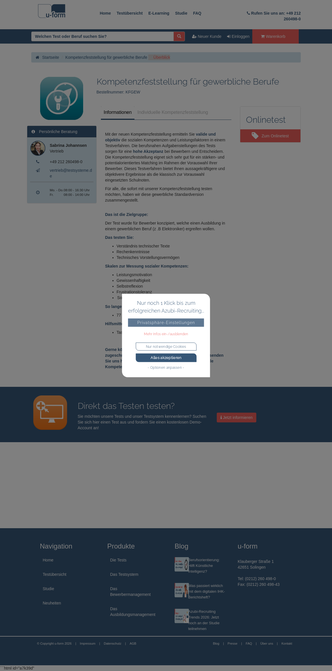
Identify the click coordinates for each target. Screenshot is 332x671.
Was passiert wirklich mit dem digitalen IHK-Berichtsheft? (206, 591)
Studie (181, 13)
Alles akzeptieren (166, 358)
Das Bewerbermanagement (130, 591)
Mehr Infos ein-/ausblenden (166, 334)
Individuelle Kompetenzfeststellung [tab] (172, 112)
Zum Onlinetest (270, 136)
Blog (216, 643)
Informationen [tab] (118, 112)
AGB (133, 643)
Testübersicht (130, 13)
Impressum (87, 643)
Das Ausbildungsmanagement (132, 611)
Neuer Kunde (206, 36)
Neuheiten (52, 603)
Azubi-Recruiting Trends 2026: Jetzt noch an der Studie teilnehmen (204, 620)
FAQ (197, 13)
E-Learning (159, 13)
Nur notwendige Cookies (166, 347)
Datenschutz (112, 643)
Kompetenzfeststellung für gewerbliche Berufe (106, 57)
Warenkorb (273, 36)
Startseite (47, 57)
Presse (232, 643)
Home (105, 13)
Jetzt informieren (236, 417)
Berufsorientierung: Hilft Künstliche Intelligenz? (204, 566)
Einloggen (238, 36)
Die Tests (118, 560)
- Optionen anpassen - (166, 367)
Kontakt (287, 643)
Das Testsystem (124, 574)
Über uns (266, 643)
